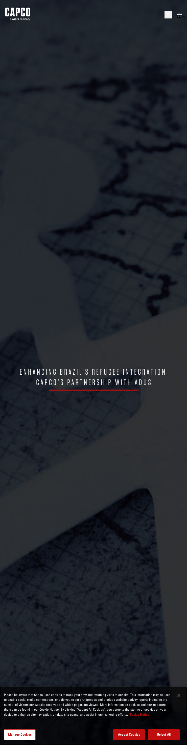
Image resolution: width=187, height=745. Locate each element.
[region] (93, 716)
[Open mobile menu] (179, 14)
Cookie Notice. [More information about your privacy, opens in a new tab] (140, 714)
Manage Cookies (20, 734)
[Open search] (168, 14)
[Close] (178, 695)
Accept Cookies (129, 734)
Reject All (164, 734)
